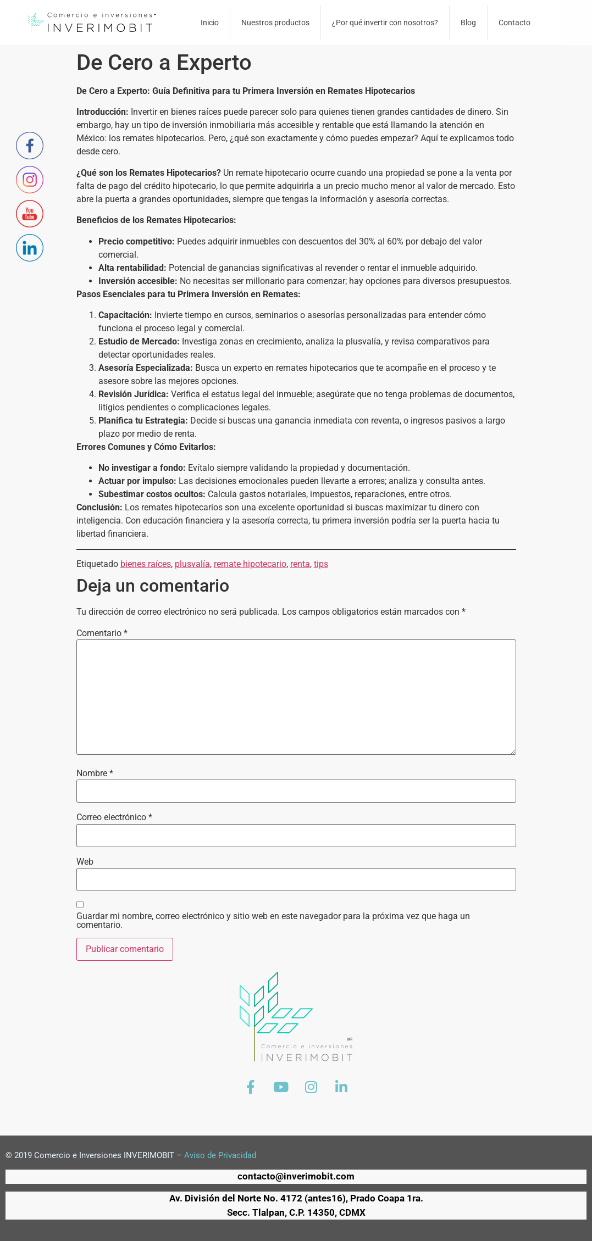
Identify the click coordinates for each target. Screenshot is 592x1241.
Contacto (514, 22)
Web (84, 862)
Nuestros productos (275, 22)
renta (300, 564)
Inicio (210, 22)
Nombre (94, 773)
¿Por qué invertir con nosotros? (385, 22)
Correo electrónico (114, 817)
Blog (468, 22)
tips (321, 564)
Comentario (102, 633)
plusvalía (192, 564)
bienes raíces (145, 564)
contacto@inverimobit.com (296, 1176)
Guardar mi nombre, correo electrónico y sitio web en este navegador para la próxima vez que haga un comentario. (273, 921)
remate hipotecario (250, 564)
